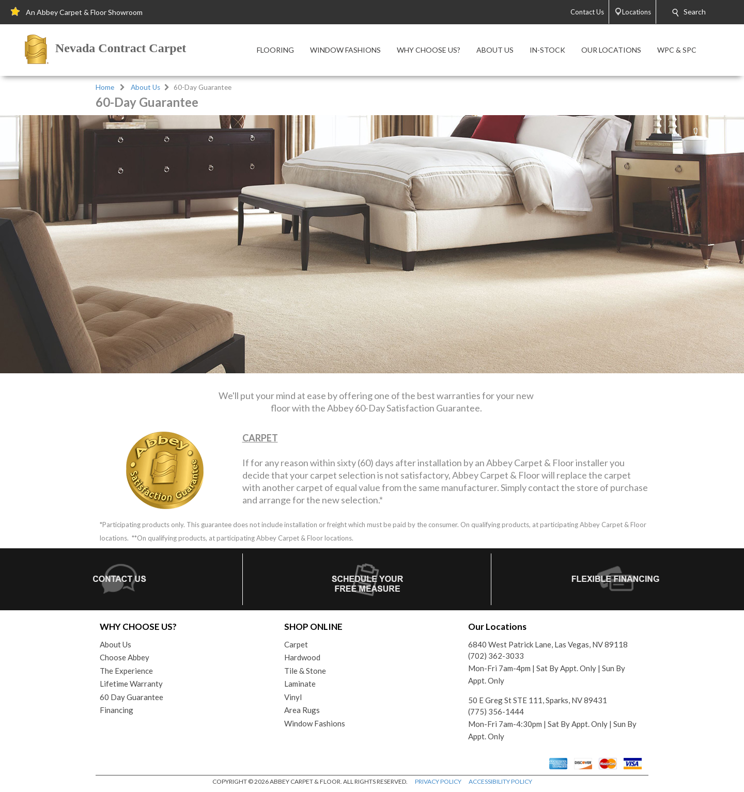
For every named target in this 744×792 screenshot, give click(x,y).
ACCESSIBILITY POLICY (500, 781)
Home (105, 87)
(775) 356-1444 (496, 711)
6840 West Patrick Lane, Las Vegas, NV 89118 (548, 644)
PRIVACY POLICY (438, 781)
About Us (145, 87)
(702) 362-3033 (496, 655)
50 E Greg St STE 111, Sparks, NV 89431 (537, 700)
